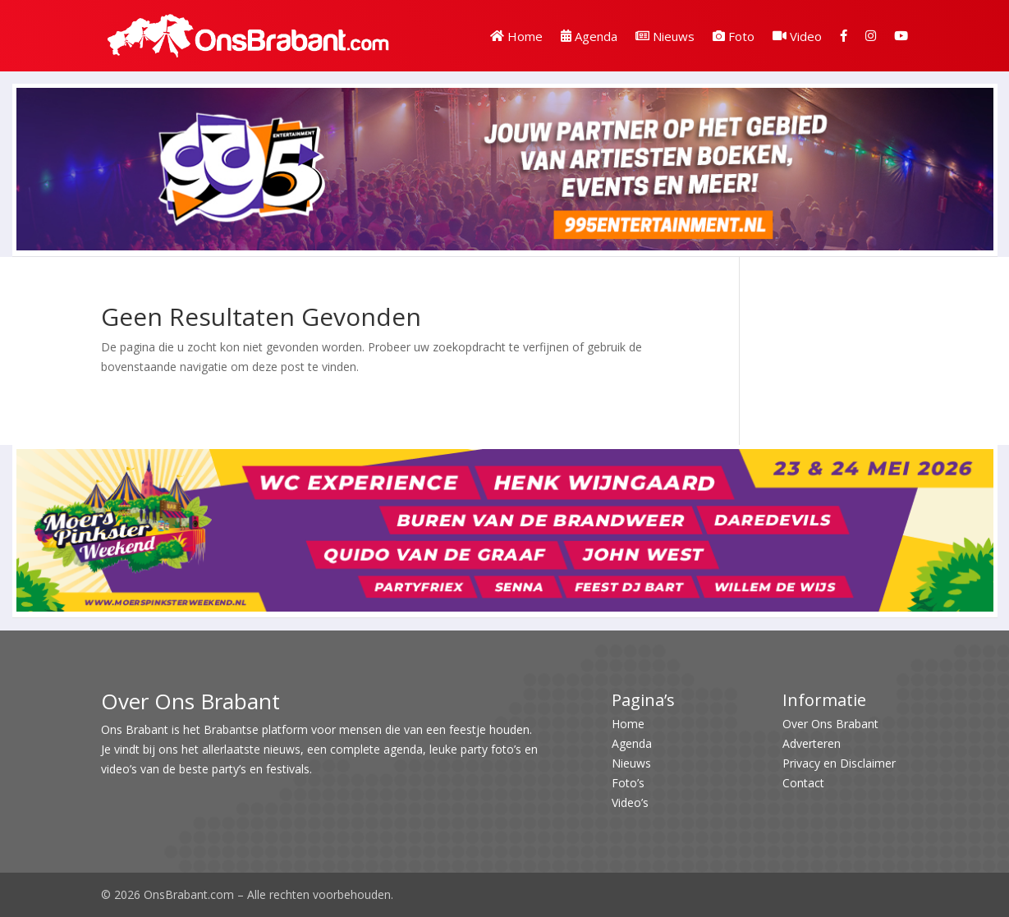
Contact (803, 783)
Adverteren (811, 743)
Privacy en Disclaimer (839, 763)
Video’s (630, 802)
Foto (733, 36)
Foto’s (628, 783)
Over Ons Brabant (830, 723)
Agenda (589, 36)
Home (516, 36)
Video (797, 36)
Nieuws (665, 36)
